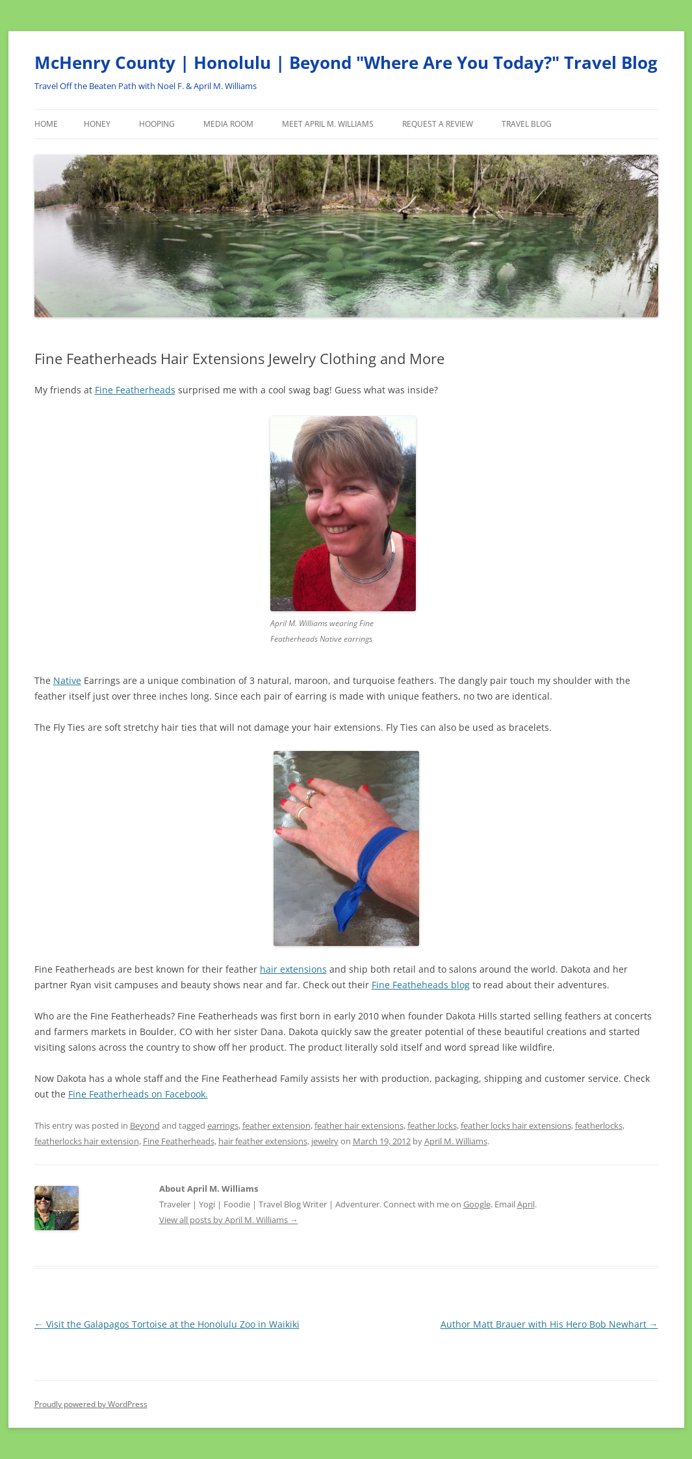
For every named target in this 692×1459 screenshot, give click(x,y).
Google (477, 1204)
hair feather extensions (262, 1141)
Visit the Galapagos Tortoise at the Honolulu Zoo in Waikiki (167, 1324)
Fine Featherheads (135, 390)
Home (46, 123)
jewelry (325, 1141)
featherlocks (598, 1125)
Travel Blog (527, 123)
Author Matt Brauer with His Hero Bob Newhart (549, 1324)
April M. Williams (455, 1141)
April (526, 1204)
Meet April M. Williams (328, 123)
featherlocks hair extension (86, 1141)
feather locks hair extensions (516, 1125)
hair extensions (293, 969)
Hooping (157, 123)
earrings (222, 1125)
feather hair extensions (359, 1125)
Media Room (228, 123)
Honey (97, 123)
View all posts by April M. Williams (228, 1220)
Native (67, 680)
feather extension (276, 1125)
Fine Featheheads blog (421, 985)
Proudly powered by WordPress (90, 1404)
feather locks (432, 1125)
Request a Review (437, 123)
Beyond (145, 1125)
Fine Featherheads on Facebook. (138, 1094)
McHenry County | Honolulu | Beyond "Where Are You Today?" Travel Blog (346, 62)
